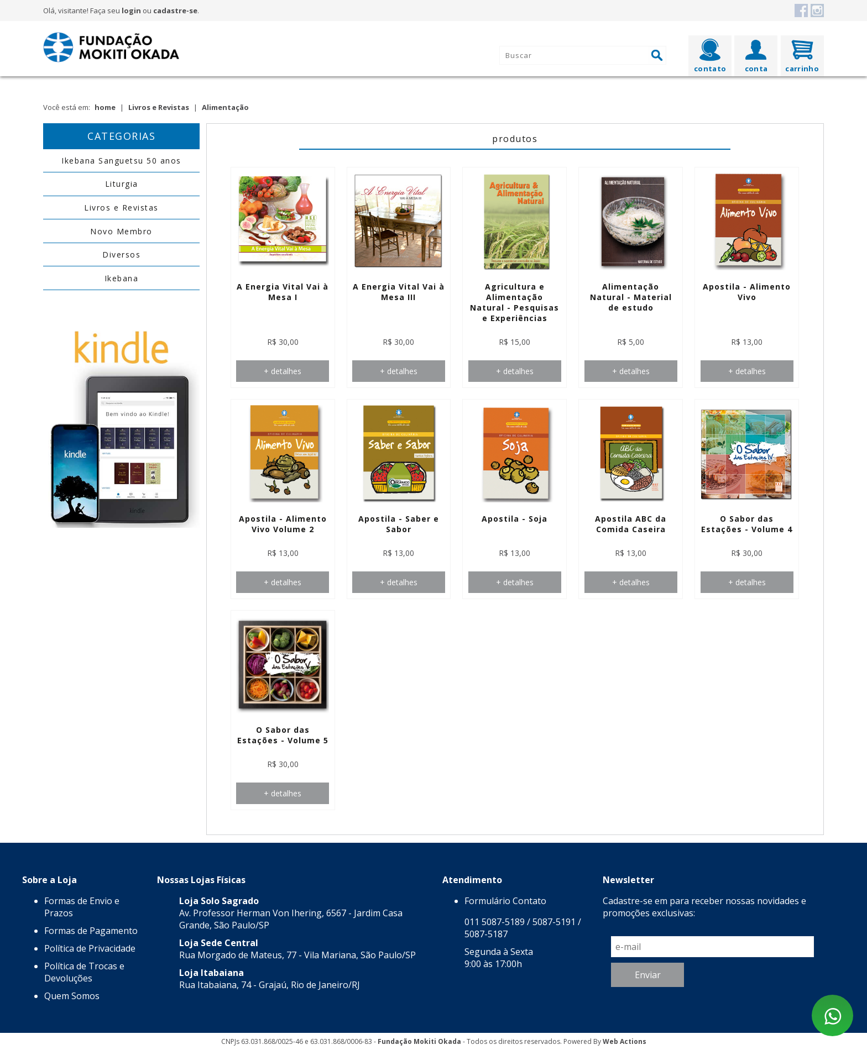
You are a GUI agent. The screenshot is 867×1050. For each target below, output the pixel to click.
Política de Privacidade (89, 948)
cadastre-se (175, 10)
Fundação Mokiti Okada (419, 1041)
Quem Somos (72, 996)
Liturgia (121, 184)
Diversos (121, 254)
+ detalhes (282, 371)
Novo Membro (121, 231)
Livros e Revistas (158, 107)
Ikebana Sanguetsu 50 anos (121, 160)
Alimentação (225, 107)
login (131, 10)
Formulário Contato (505, 901)
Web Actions (624, 1041)
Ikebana (122, 278)
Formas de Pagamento (91, 931)
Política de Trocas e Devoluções (84, 972)
